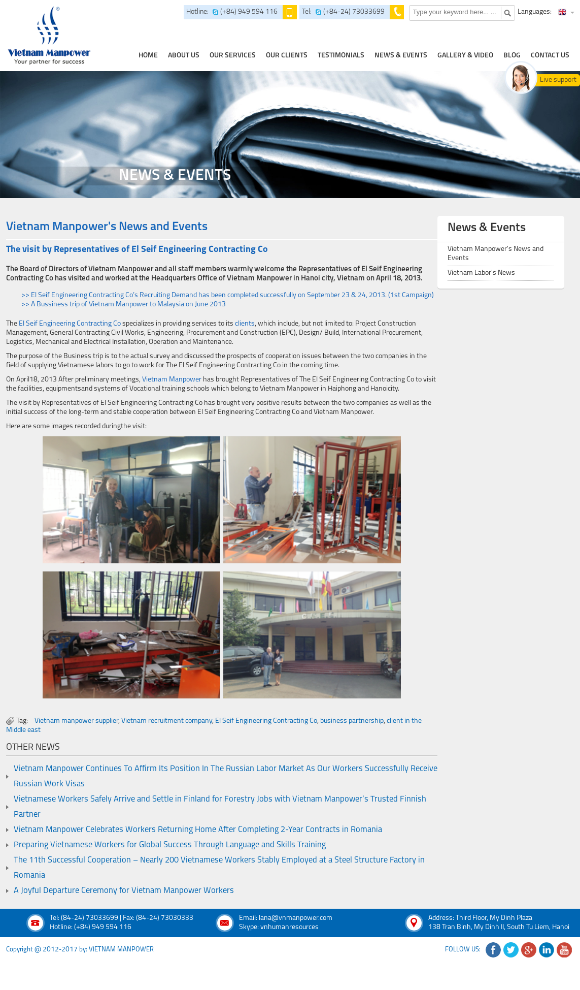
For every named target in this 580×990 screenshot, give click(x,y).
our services (233, 55)
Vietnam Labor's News (481, 273)
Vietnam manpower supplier (76, 721)
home (148, 55)
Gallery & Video (465, 55)
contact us (550, 55)
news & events (400, 55)
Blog (512, 55)
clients (245, 324)
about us (183, 55)
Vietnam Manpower (171, 380)
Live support (558, 80)
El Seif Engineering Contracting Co (70, 324)
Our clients (287, 55)
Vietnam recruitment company (166, 721)
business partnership (352, 721)
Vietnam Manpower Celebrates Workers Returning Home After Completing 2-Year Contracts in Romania (198, 830)
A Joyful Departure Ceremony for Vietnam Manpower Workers (124, 891)
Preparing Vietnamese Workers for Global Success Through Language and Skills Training (170, 845)
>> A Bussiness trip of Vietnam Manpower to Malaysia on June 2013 (123, 304)
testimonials (341, 55)
